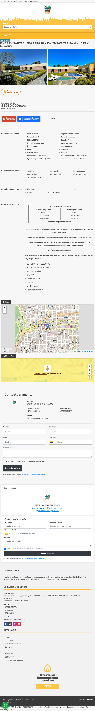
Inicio (7, 637)
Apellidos (53, 427)
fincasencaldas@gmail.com (37, 418)
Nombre (7, 427)
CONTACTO (9, 657)
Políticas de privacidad (14, 660)
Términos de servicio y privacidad (34, 474)
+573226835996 (33, 411)
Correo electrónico (56, 522)
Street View (11, 92)
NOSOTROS (9, 654)
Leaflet (75, 351)
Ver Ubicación (40, 373)
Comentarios (8, 448)
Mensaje (7, 537)
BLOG (7, 650)
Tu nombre (8, 522)
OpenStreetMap (88, 351)
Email (5, 437)
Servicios (8, 647)
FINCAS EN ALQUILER (13, 644)
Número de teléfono (11, 530)
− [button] (4, 311)
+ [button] (4, 308)
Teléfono (53, 437)
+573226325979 (66, 411)
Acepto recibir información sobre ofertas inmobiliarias (25, 461)
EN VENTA (9, 640)
